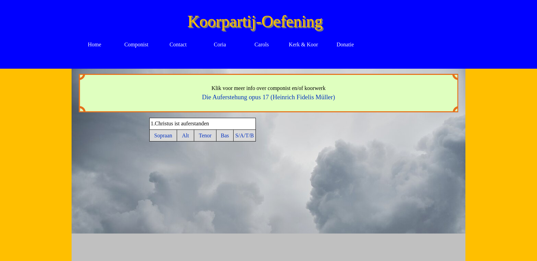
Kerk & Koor (303, 44)
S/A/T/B (244, 135)
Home (94, 44)
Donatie (345, 44)
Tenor (205, 135)
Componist (136, 44)
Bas (225, 135)
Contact (178, 44)
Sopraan (163, 135)
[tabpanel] (268, 93)
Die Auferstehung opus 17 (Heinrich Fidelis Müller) (268, 97)
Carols (261, 44)
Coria (220, 44)
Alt (185, 135)
